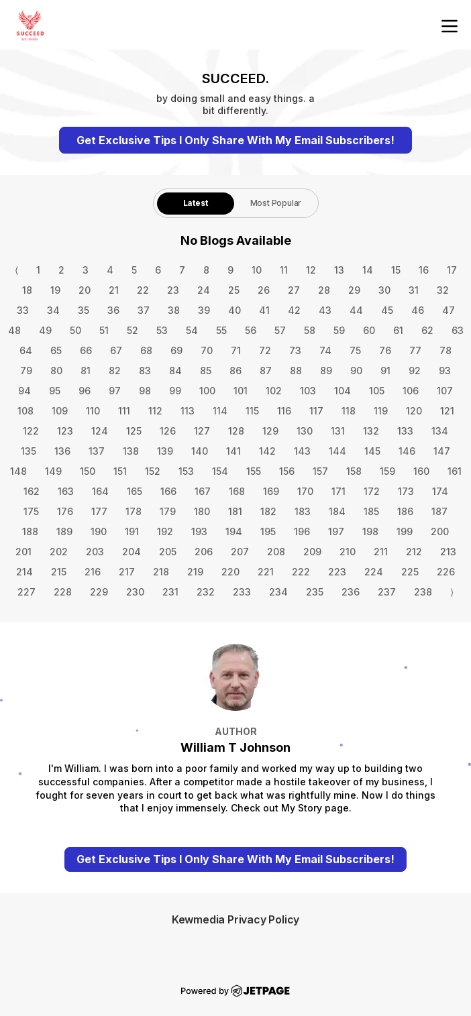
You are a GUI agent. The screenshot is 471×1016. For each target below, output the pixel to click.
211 (381, 551)
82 (115, 370)
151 (120, 471)
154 (220, 471)
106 (411, 390)
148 (18, 471)
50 (75, 330)
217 (127, 571)
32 (443, 290)
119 (381, 410)
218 (161, 571)
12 (311, 270)
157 (320, 471)
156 (287, 471)
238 (423, 592)
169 (271, 491)
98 (145, 390)
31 (414, 290)
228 (63, 592)
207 (240, 551)
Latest (195, 203)
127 (202, 431)
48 (14, 330)
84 (175, 370)
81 (86, 370)
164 (100, 491)
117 (316, 410)
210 (347, 551)
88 (296, 370)
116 (284, 410)
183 (303, 511)
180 (202, 511)
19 (55, 290)
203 (95, 551)
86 (235, 370)
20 (84, 290)
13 (339, 270)
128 (236, 431)
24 (203, 290)
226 (446, 571)
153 (186, 471)
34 (53, 310)
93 (445, 370)
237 (387, 592)
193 (199, 531)
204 (131, 551)
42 (294, 310)
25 (234, 290)
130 (305, 431)
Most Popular (276, 203)
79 (26, 370)
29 (354, 290)
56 (250, 330)
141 (233, 451)
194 (233, 531)
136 (62, 451)
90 (356, 370)
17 (452, 270)
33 (23, 310)
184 (337, 511)
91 (385, 370)
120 (414, 410)
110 (93, 410)
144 (337, 451)
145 (372, 451)
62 (427, 330)
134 (439, 431)
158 (354, 471)
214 (24, 571)
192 (165, 531)
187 (439, 511)
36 (113, 310)
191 (132, 531)
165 (134, 491)
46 (417, 310)
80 (56, 370)
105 (376, 390)
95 (54, 390)
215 (58, 571)
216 (93, 571)
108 (25, 410)
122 (31, 431)
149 (53, 471)
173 (406, 491)
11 (284, 270)
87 (266, 370)
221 (266, 571)
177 (99, 511)
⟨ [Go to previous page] (16, 270)
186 (405, 511)
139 (165, 451)
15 (396, 270)
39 (204, 310)
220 (230, 571)
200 (440, 531)
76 (385, 350)
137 (97, 451)
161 (455, 471)
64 (25, 350)
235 (314, 592)
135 (28, 451)
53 (162, 330)
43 (325, 310)
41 (264, 310)
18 (27, 290)
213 (448, 551)
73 (295, 350)
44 (356, 310)
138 (131, 451)
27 (294, 290)
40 (234, 310)
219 (195, 571)
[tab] (195, 203)
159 (387, 471)
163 (66, 491)
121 (447, 410)
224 (373, 571)
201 (23, 551)
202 (59, 551)
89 (326, 370)
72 (265, 350)
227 (26, 592)
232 (206, 592)
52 (132, 330)
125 (134, 431)
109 (60, 410)
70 (207, 350)
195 (268, 531)
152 (152, 471)
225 (410, 571)
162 (31, 491)
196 (302, 531)
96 (84, 390)
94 (24, 390)
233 (242, 592)
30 (384, 290)
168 (237, 491)
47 (448, 310)
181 (235, 511)
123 (65, 431)
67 (116, 350)
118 (349, 410)
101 (240, 390)
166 (168, 491)
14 (367, 270)
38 (174, 310)
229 (99, 592)
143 (302, 451)
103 (308, 390)
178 (133, 511)
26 (264, 290)
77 (415, 350)
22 (143, 290)
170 (305, 491)
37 (144, 310)
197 (336, 531)
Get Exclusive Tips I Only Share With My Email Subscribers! (235, 140)
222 (301, 571)
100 (207, 390)
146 (407, 451)
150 (87, 471)
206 (204, 551)
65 (56, 350)
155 (253, 471)
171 (338, 491)
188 (30, 531)
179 (168, 511)
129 (270, 431)
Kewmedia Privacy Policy (235, 919)
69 (176, 350)
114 (220, 410)
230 (135, 592)
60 (369, 330)
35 (83, 310)
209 (312, 551)
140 (199, 451)
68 (146, 350)
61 (398, 330)
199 (405, 531)
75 (355, 350)
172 (372, 491)
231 (170, 592)
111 (124, 410)
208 (276, 551)
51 (104, 330)
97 (115, 390)
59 (339, 330)
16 (424, 270)
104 (342, 390)
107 (445, 390)
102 (274, 390)
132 (371, 431)
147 (441, 451)
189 (64, 531)
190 (99, 531)
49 (45, 330)
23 (173, 290)
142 (267, 451)
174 (440, 491)
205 (167, 551)
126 (168, 431)
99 (175, 390)
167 (203, 491)
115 (252, 410)
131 (338, 431)
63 (458, 330)
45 (387, 310)
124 (99, 431)
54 (192, 330)
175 (31, 511)
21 (114, 290)
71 (236, 350)
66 (86, 350)
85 (205, 370)
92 (415, 370)
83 (145, 370)
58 (309, 330)
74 (325, 350)
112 (155, 410)
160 (421, 471)
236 (351, 592)
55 (221, 330)
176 (65, 511)
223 (337, 571)
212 (414, 551)
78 (445, 350)
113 (187, 410)
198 (370, 531)
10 (257, 270)
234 (278, 592)
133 (405, 431)
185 (371, 511)
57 (280, 330)
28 (324, 290)
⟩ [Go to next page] (452, 592)
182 (268, 511)
